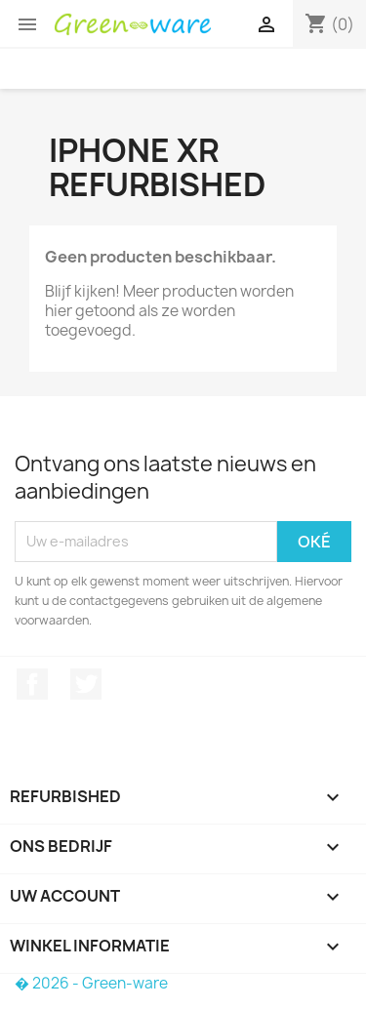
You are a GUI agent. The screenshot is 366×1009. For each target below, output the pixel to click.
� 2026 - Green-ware (91, 983)
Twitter (86, 684)
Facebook (32, 684)
